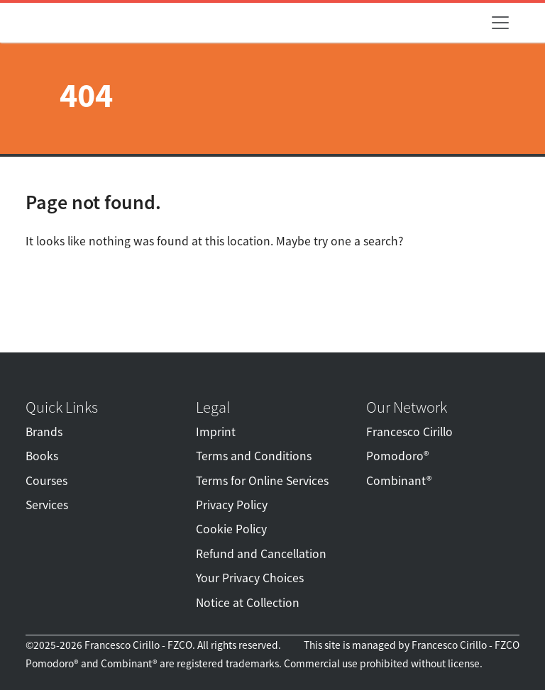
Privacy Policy (232, 505)
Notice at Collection (247, 603)
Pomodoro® (397, 456)
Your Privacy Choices (250, 578)
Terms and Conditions (254, 456)
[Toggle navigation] (500, 22)
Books (42, 456)
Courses (46, 481)
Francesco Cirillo (409, 432)
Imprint (216, 432)
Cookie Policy (231, 529)
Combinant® (398, 481)
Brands (44, 432)
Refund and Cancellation (261, 554)
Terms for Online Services (262, 481)
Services (47, 505)
